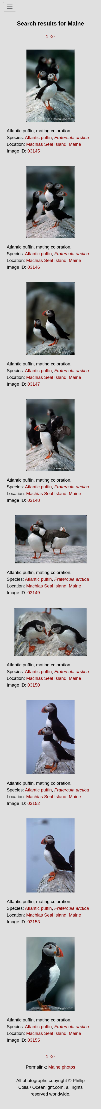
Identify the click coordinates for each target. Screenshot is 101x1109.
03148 (33, 500)
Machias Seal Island (46, 144)
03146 (33, 267)
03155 (33, 1040)
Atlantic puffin (38, 137)
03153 (33, 921)
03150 (33, 685)
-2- (52, 36)
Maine (75, 144)
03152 (33, 803)
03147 (33, 384)
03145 (33, 150)
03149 (33, 592)
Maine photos (61, 1067)
